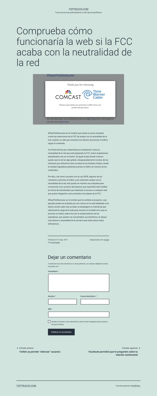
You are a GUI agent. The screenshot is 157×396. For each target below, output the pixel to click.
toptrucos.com (78, 9)
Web (49, 309)
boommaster (55, 242)
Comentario (53, 271)
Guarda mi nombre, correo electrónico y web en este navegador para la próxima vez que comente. (79, 323)
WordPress (135, 386)
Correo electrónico (88, 296)
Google (106, 240)
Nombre (52, 296)
